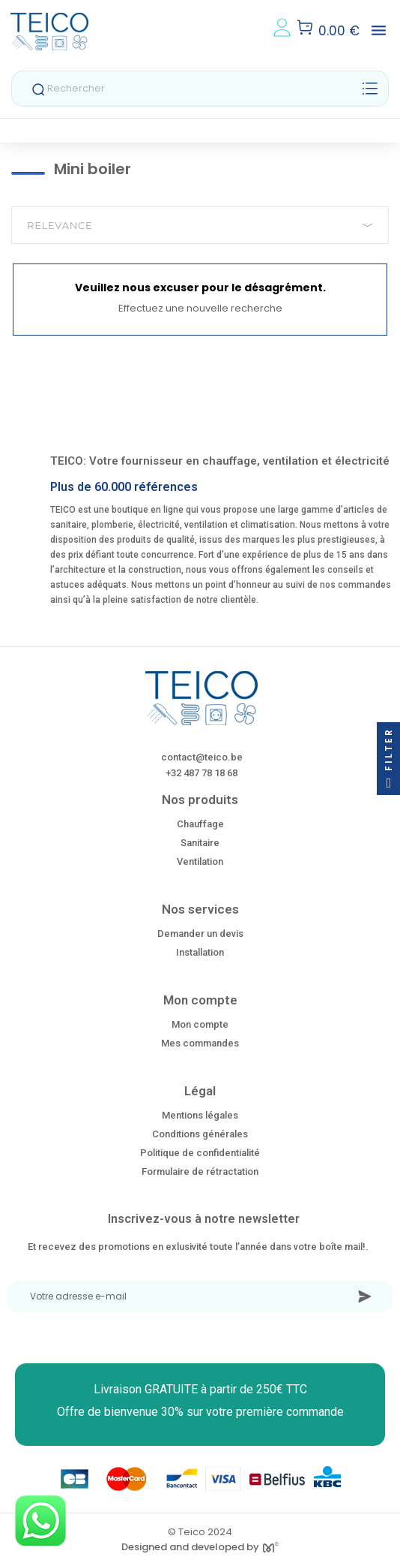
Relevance (200, 225)
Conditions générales (200, 1134)
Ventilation (200, 861)
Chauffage (200, 824)
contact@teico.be (202, 757)
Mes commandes (200, 1043)
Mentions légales (200, 1115)
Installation (200, 952)
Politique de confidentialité (200, 1152)
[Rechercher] (200, 89)
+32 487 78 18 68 (201, 772)
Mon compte (200, 1024)
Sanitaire (200, 842)
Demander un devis (200, 933)
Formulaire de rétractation (200, 1171)
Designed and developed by (200, 1547)
